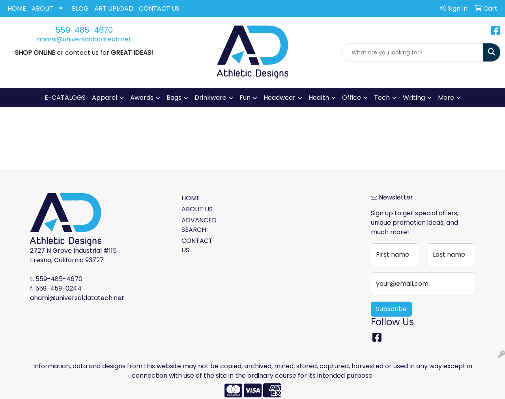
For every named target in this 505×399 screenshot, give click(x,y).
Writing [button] (414, 97)
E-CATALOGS (65, 97)
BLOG (80, 8)
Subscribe (391, 308)
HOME (16, 8)
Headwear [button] (280, 97)
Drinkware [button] (210, 97)
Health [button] (319, 97)
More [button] (446, 97)
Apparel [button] (104, 97)
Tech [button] (382, 97)
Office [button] (351, 97)
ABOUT (42, 8)
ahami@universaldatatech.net (84, 39)
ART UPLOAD (113, 8)
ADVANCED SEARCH (199, 225)
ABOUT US (197, 209)
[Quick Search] (412, 52)
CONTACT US (159, 8)
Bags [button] (173, 97)
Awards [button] (141, 97)
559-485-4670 (84, 29)
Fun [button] (245, 97)
